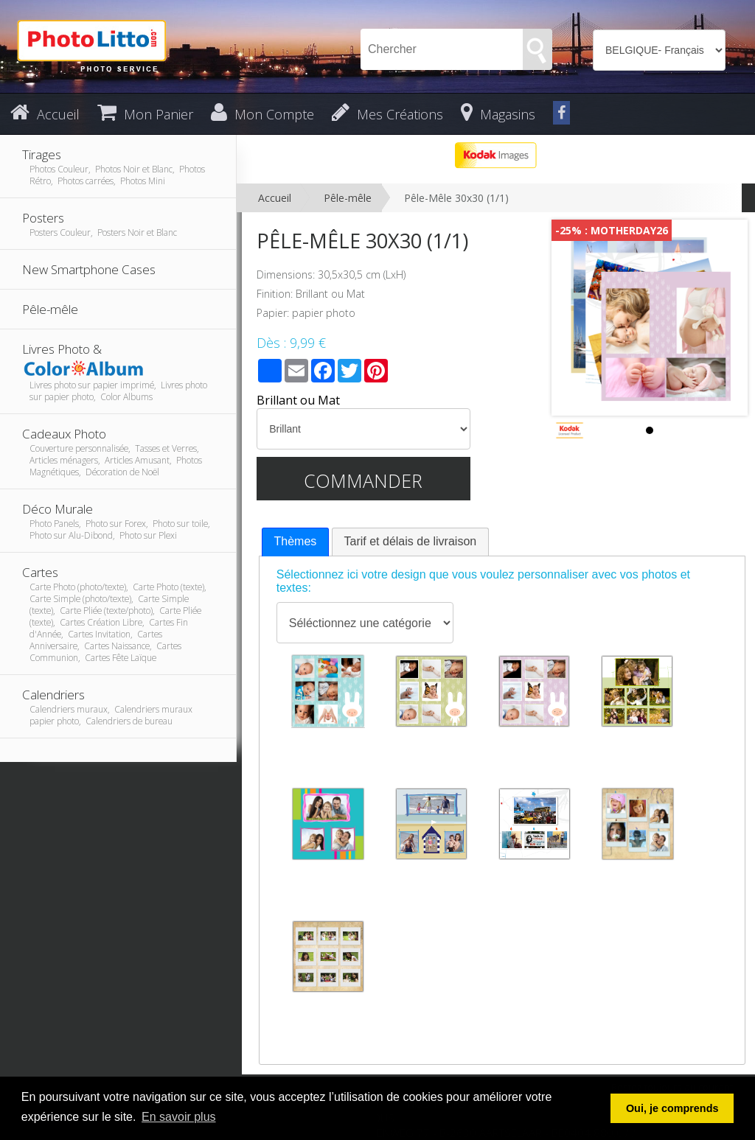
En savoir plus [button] (179, 1117)
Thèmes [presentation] (295, 541)
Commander (363, 480)
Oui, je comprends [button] (672, 1108)
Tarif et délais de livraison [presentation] (410, 541)
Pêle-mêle (348, 198)
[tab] (296, 542)
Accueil (274, 198)
